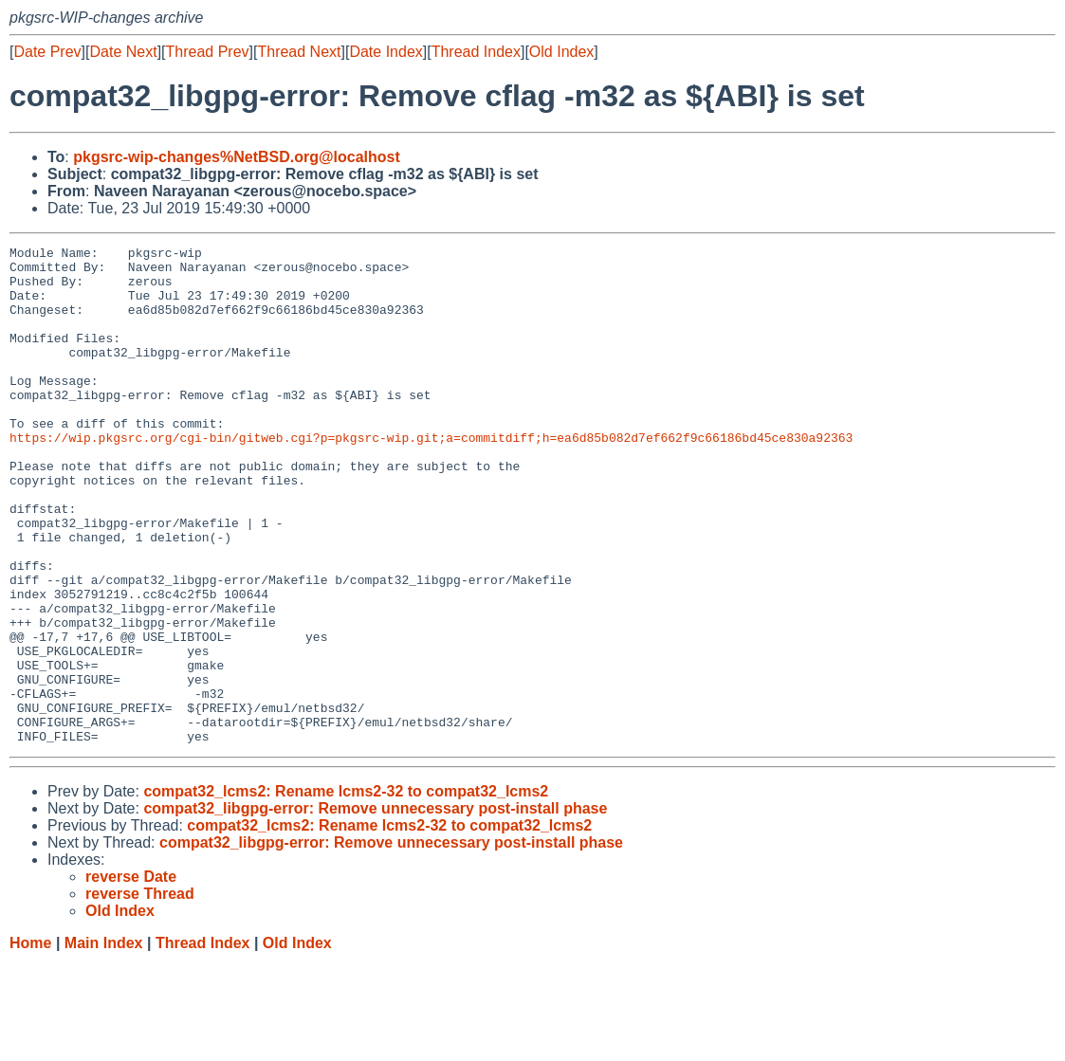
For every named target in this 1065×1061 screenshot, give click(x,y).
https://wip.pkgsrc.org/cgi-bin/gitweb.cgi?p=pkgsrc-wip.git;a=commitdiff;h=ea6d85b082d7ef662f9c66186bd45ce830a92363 (431, 476)
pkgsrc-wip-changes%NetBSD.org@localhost (236, 157)
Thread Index (476, 52)
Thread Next (298, 52)
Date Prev (47, 52)
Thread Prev (207, 52)
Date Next (122, 52)
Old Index (561, 52)
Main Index (103, 1042)
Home (30, 1042)
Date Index (385, 52)
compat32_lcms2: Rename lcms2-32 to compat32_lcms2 (345, 891)
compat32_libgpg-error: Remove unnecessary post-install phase (375, 908)
